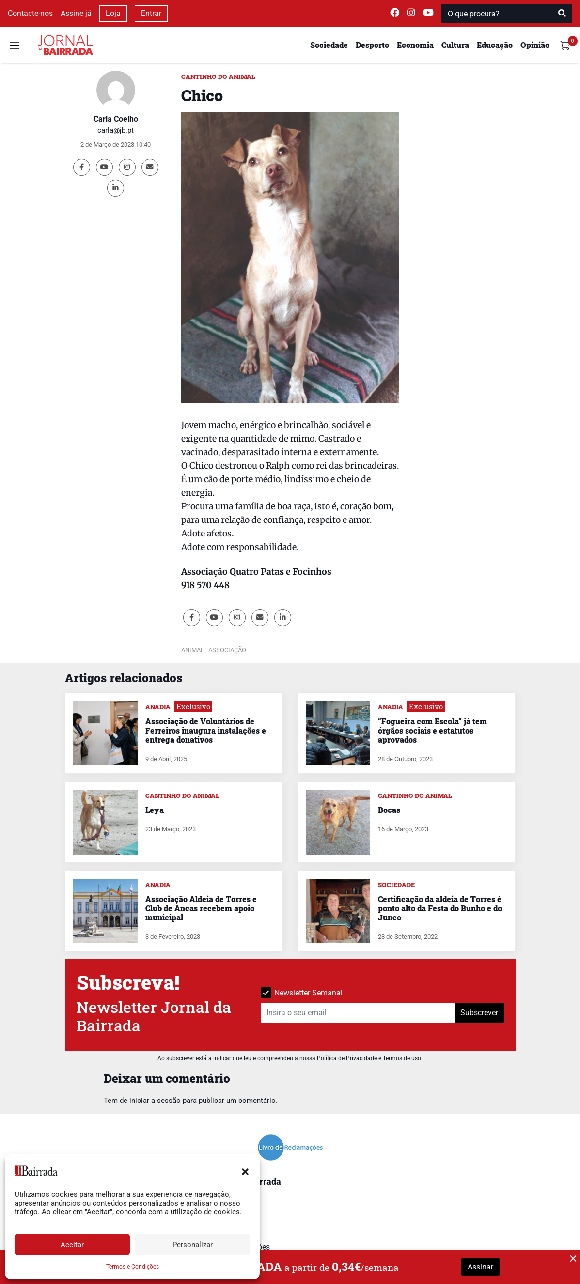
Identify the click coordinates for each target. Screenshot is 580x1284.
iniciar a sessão (155, 1100)
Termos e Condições (132, 1266)
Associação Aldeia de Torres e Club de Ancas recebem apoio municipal (201, 908)
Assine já (76, 13)
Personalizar (192, 1244)
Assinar (480, 1266)
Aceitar (72, 1244)
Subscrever (479, 1012)
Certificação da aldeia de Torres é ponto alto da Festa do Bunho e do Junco (440, 908)
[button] (245, 1171)
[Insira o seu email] (358, 1013)
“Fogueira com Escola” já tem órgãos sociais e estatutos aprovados (432, 730)
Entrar (151, 13)
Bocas (389, 810)
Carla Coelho (116, 118)
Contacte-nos (30, 13)
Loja (113, 13)
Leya (154, 810)
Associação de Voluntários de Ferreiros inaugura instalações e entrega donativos (205, 730)
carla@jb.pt (115, 130)
